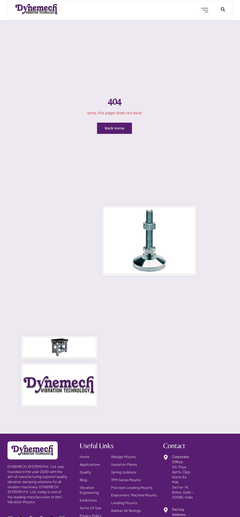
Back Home (114, 128)
